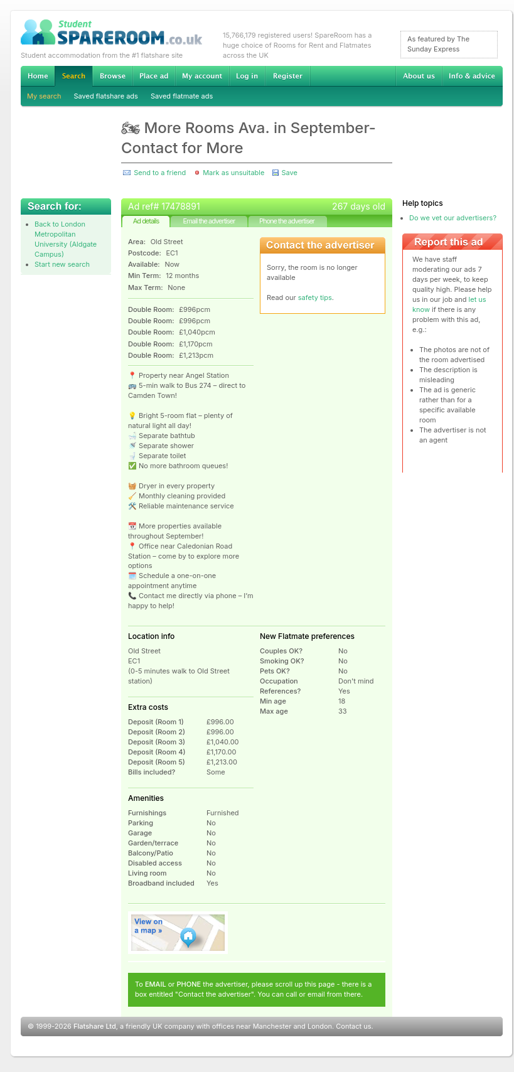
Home (38, 76)
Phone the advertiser (286, 221)
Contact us (353, 1026)
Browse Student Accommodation (112, 76)
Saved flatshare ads (106, 96)
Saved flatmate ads (182, 96)
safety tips (315, 297)
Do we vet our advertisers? (452, 217)
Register (288, 76)
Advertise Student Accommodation (153, 76)
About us (418, 76)
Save (289, 172)
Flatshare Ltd (94, 1026)
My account (202, 76)
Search (73, 76)
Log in (247, 76)
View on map (178, 932)
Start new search (62, 264)
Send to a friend (160, 172)
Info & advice (472, 76)
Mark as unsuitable (233, 172)
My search (44, 96)
